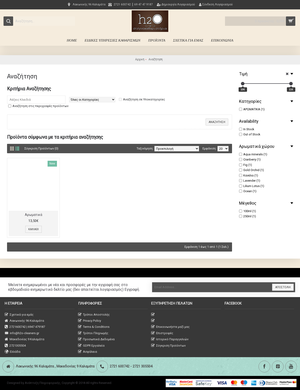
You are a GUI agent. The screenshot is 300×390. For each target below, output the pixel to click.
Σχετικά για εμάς (19, 315)
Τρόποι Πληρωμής (93, 333)
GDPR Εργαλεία (91, 346)
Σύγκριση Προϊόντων (168, 346)
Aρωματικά (33, 215)
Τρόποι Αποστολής (94, 315)
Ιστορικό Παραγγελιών (169, 339)
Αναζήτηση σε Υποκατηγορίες (144, 99)
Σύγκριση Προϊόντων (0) (41, 148)
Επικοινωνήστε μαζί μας (170, 327)
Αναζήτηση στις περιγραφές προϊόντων (40, 106)
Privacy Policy (89, 321)
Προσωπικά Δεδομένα (96, 339)
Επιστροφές (162, 333)
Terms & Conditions (93, 327)
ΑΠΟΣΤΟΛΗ (283, 287)
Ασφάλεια (87, 352)
